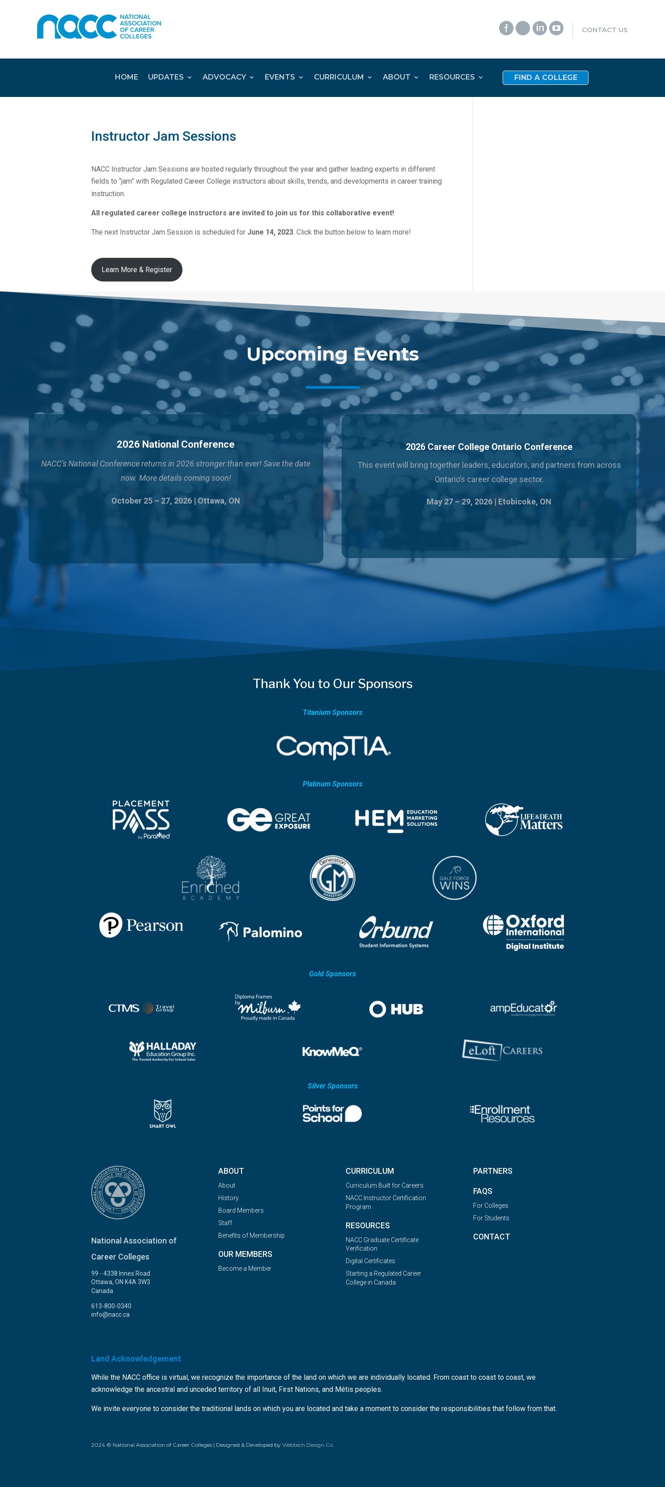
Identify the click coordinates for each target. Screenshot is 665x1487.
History (228, 1197)
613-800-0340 (111, 1306)
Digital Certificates (370, 1260)
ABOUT (397, 77)
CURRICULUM (339, 77)
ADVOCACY (224, 77)
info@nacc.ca (110, 1314)
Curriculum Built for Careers (385, 1185)
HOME (126, 77)
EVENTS (280, 77)
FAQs (482, 1191)
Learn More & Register (137, 269)
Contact (491, 1236)
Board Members (241, 1210)
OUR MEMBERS (245, 1254)
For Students (491, 1218)
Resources (368, 1225)
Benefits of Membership (251, 1235)
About (231, 1171)
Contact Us (605, 30)
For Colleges (490, 1205)
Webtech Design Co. (308, 1444)
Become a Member (244, 1268)
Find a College (545, 78)
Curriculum (370, 1171)
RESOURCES (452, 77)
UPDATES (166, 77)
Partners (493, 1171)
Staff (225, 1223)
